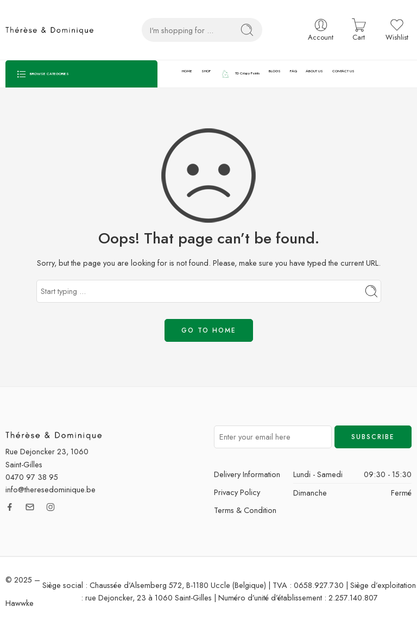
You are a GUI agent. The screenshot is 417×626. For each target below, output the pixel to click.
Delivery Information (247, 474)
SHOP (206, 71)
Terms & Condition (245, 510)
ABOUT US (314, 71)
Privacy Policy (237, 492)
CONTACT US (343, 71)
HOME (187, 71)
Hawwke (19, 603)
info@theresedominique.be (50, 489)
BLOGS (275, 71)
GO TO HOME (208, 330)
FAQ (293, 71)
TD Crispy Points (240, 73)
